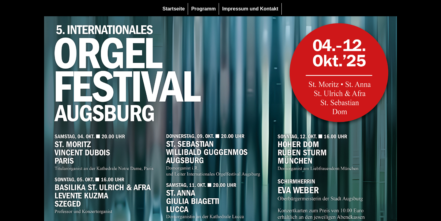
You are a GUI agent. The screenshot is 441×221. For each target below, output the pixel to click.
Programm (203, 8)
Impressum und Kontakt (250, 8)
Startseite (173, 8)
